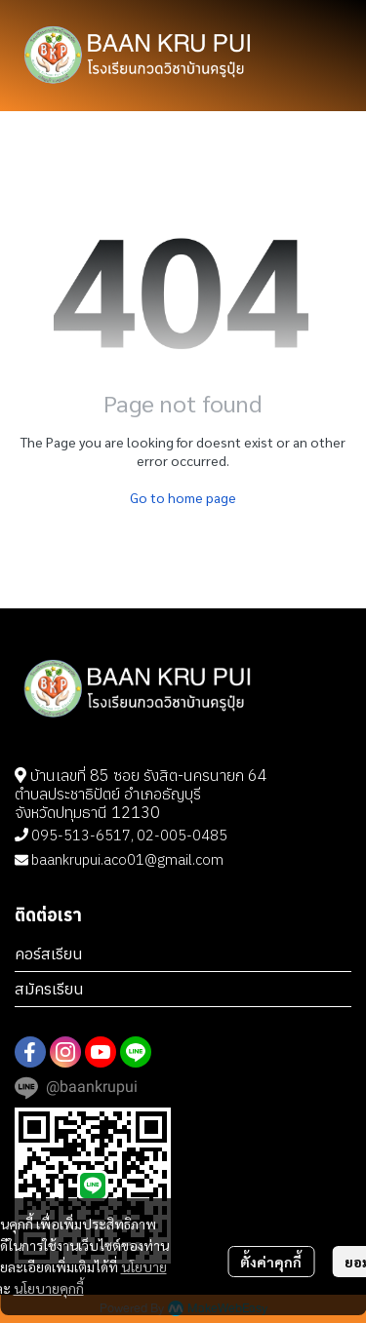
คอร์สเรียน (49, 953)
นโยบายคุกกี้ (49, 1288)
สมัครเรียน (49, 988)
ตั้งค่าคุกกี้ (271, 1261)
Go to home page (183, 497)
